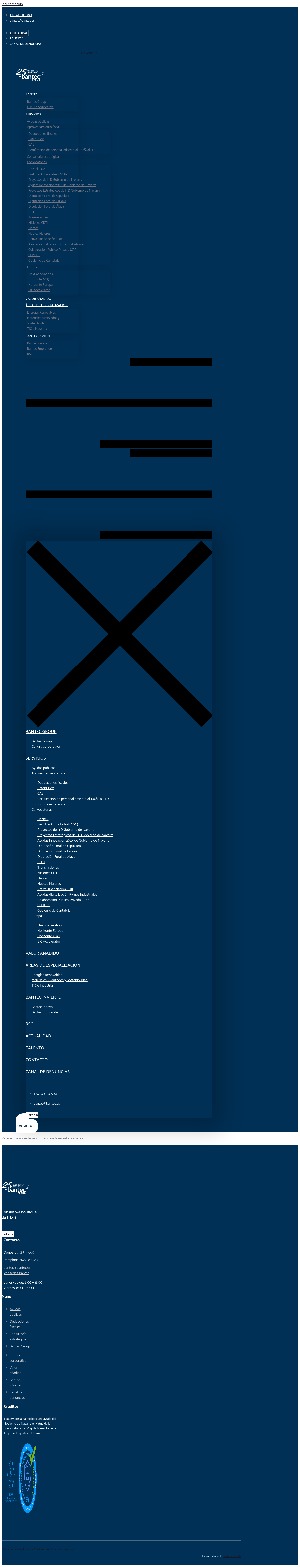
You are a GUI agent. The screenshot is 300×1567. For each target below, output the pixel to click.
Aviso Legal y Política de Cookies (23, 1549)
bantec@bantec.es (17, 1268)
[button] (119, 449)
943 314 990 (25, 1253)
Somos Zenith (232, 1556)
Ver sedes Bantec (16, 1273)
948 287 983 (29, 1260)
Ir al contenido (12, 4)
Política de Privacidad (60, 1549)
